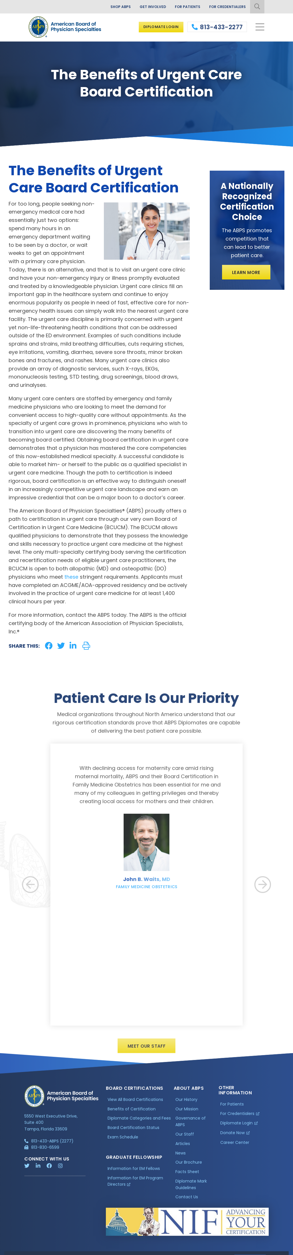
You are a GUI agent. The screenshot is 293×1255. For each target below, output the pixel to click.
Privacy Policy (39, 1249)
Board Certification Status (133, 1132)
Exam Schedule (123, 1142)
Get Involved (144, 7)
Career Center (234, 1147)
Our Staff (184, 1139)
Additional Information (76, 1249)
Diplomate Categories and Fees (139, 1123)
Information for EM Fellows (134, 1173)
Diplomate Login (158, 27)
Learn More (246, 272)
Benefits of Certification (132, 1113)
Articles (182, 1148)
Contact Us (186, 1202)
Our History (186, 1104)
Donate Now (232, 1137)
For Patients (182, 7)
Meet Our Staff (146, 1050)
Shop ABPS (109, 7)
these (71, 576)
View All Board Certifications (135, 1104)
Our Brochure (188, 1167)
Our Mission (186, 1113)
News (180, 1158)
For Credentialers (225, 7)
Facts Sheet (187, 1176)
